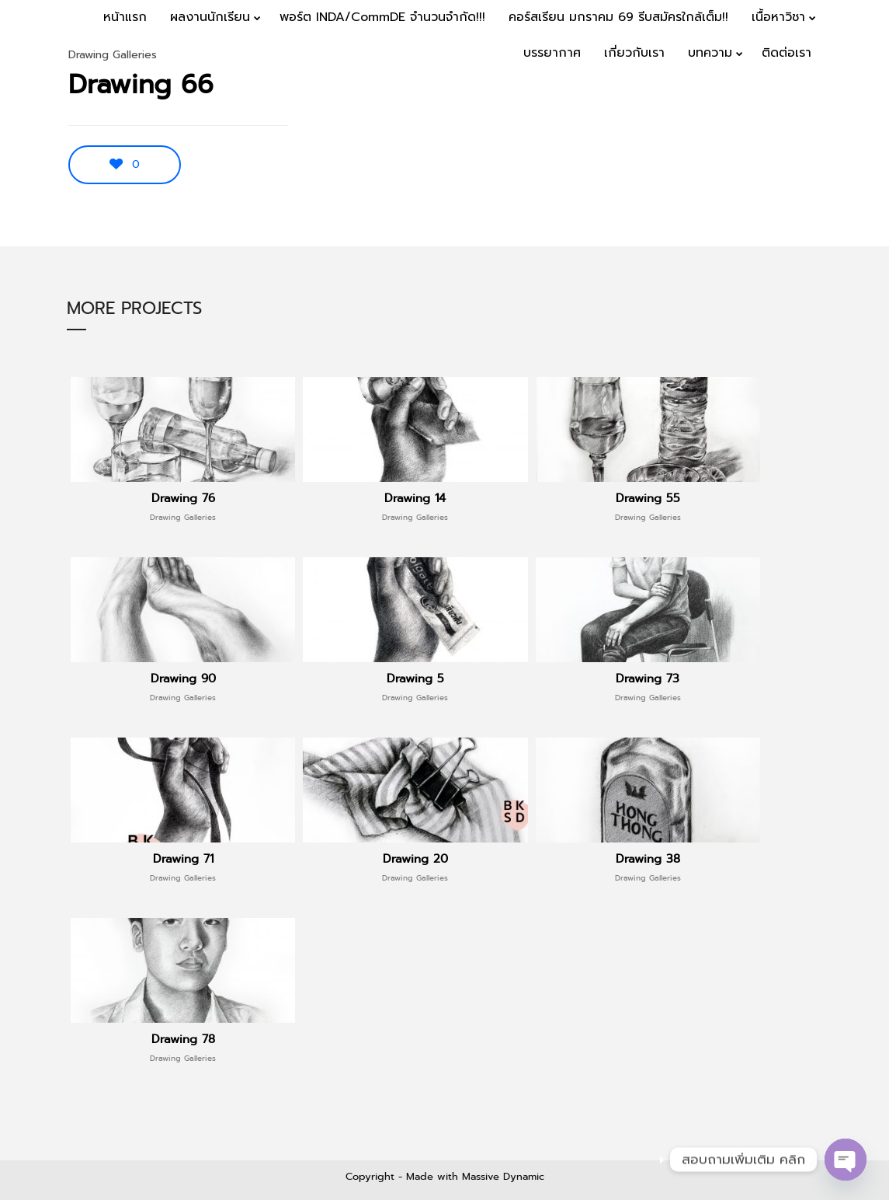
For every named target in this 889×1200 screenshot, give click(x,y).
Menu (843, 102)
